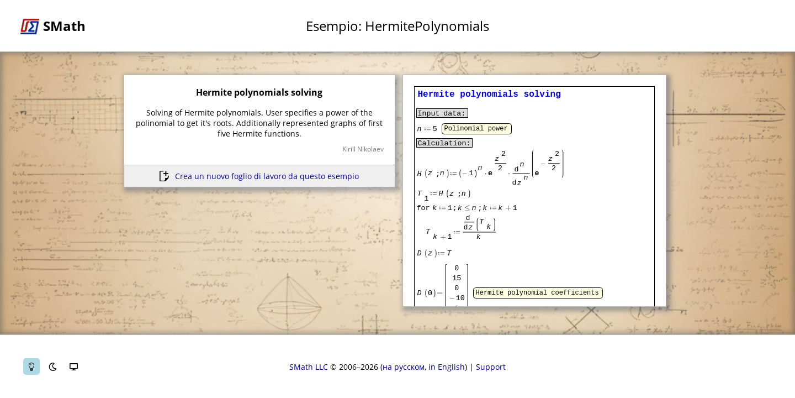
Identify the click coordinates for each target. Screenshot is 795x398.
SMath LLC (308, 367)
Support (491, 367)
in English (446, 367)
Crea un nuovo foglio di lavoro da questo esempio (267, 176)
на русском (404, 367)
